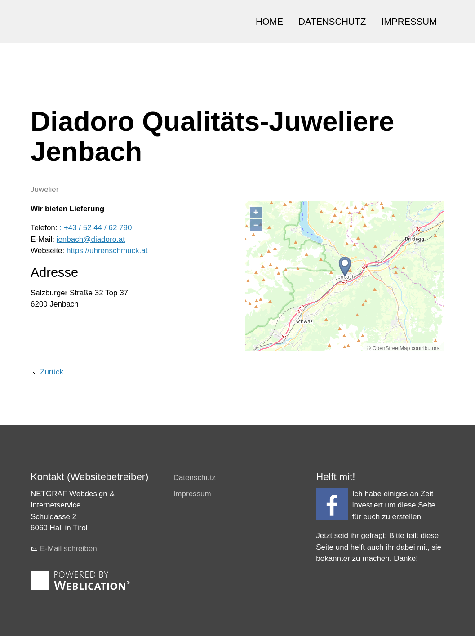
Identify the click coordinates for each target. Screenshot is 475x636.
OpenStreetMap (391, 348)
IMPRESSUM (409, 22)
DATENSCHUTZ (332, 22)
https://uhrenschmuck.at (107, 250)
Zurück (51, 372)
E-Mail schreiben (68, 548)
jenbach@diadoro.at (91, 239)
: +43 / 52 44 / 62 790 (95, 227)
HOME (269, 22)
